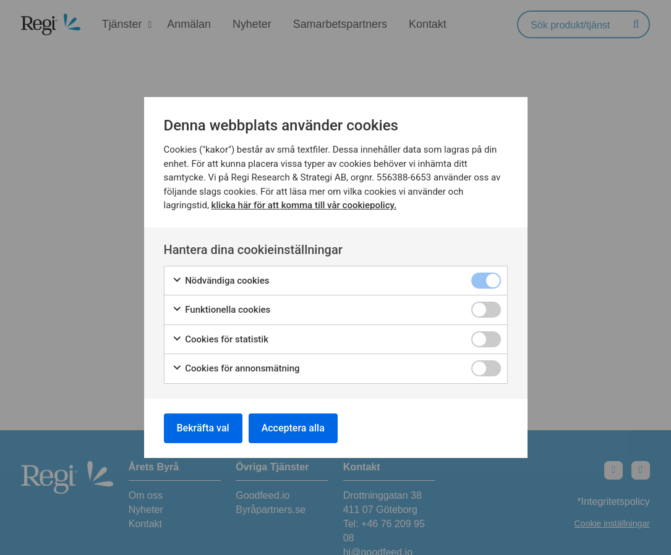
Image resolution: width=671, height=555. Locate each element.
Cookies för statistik (220, 339)
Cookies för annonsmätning (236, 369)
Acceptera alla (293, 428)
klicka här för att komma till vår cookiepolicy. (304, 205)
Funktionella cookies (221, 310)
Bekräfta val (203, 428)
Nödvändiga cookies (221, 281)
